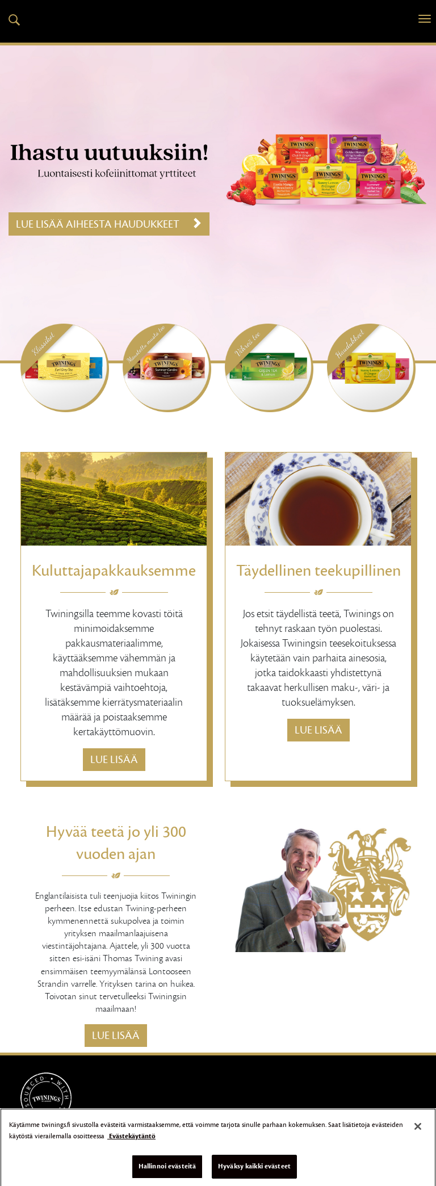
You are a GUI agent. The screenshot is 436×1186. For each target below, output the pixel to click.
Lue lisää (114, 759)
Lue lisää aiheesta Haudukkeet (109, 224)
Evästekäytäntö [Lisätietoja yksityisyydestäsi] (131, 1141)
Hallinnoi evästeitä (167, 1171)
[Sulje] (417, 1132)
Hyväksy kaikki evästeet (254, 1171)
